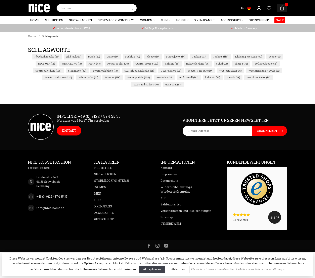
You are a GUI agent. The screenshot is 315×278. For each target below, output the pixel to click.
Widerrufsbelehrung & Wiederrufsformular (176, 189)
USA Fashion (171, 70)
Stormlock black (105, 70)
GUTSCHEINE (259, 20)
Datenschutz (169, 181)
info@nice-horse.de (50, 208)
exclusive (164, 77)
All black (73, 56)
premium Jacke (258, 77)
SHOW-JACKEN (80, 20)
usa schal (173, 84)
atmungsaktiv (138, 77)
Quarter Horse (146, 63)
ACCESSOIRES (230, 20)
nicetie (233, 77)
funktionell (188, 77)
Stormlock (77, 70)
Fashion (132, 56)
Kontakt (166, 168)
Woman (112, 77)
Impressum (169, 174)
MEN (164, 20)
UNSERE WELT (171, 224)
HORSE (181, 20)
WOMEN (146, 20)
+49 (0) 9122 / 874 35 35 (52, 196)
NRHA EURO (72, 63)
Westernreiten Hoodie (264, 70)
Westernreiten (230, 70)
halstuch (212, 77)
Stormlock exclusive (139, 70)
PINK (94, 63)
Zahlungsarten (171, 204)
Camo (113, 56)
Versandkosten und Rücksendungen (186, 211)
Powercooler (118, 63)
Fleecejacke (175, 56)
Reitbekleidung (198, 63)
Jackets (220, 56)
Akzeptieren (152, 269)
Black (94, 56)
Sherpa (241, 63)
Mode (275, 56)
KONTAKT (69, 130)
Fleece (153, 56)
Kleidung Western (248, 56)
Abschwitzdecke (47, 56)
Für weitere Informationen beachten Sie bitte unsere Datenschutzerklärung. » (237, 269)
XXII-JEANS (203, 20)
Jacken (199, 56)
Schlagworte (50, 36)
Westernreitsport (58, 77)
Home (34, 20)
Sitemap (167, 217)
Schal (222, 63)
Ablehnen (178, 269)
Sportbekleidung (48, 70)
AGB (163, 198)
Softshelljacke (266, 63)
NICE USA (46, 63)
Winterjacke (88, 77)
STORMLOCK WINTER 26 (116, 20)
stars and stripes (146, 84)
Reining (172, 63)
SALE (280, 20)
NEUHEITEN (54, 20)
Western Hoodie (200, 70)
